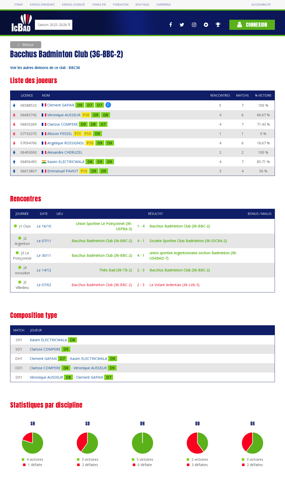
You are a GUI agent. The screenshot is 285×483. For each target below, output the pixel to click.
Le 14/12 (44, 270)
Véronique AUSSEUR (64, 114)
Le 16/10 (44, 226)
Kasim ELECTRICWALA (66, 161)
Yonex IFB (99, 4)
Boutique (142, 4)
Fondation (120, 4)
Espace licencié (73, 4)
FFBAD (18, 4)
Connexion (252, 25)
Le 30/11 (44, 255)
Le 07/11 (44, 240)
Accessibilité (261, 4)
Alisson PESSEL (60, 133)
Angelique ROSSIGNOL (66, 143)
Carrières (163, 4)
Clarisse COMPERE (63, 124)
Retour (27, 44)
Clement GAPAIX (61, 105)
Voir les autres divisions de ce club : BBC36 (45, 67)
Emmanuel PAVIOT (63, 171)
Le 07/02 (44, 284)
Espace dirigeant (42, 4)
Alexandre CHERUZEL (65, 152)
